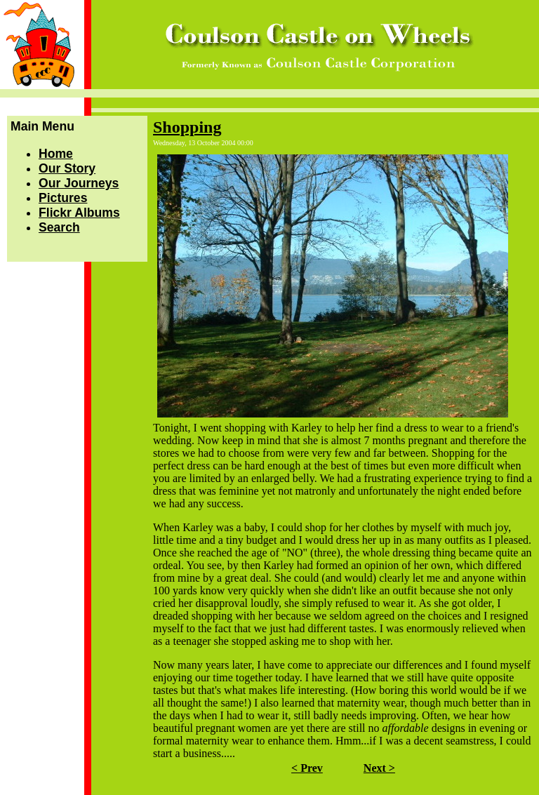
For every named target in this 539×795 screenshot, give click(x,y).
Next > (379, 768)
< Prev (307, 768)
